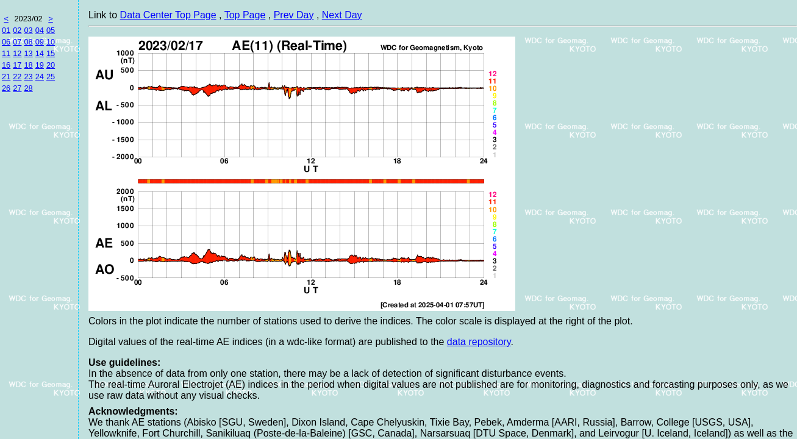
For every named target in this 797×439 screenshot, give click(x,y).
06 (6, 41)
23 (28, 76)
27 (17, 88)
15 (50, 53)
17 (17, 65)
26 (6, 88)
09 (39, 41)
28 (28, 88)
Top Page (245, 15)
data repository (479, 342)
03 (28, 30)
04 (39, 30)
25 (50, 76)
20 (50, 65)
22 (17, 76)
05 (50, 30)
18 (28, 65)
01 (6, 30)
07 (17, 41)
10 (50, 41)
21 (6, 76)
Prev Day (294, 15)
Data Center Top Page (168, 15)
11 (6, 53)
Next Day (342, 15)
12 (17, 53)
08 (28, 41)
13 (28, 53)
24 (39, 76)
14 (39, 53)
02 (17, 30)
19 (39, 65)
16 (6, 65)
